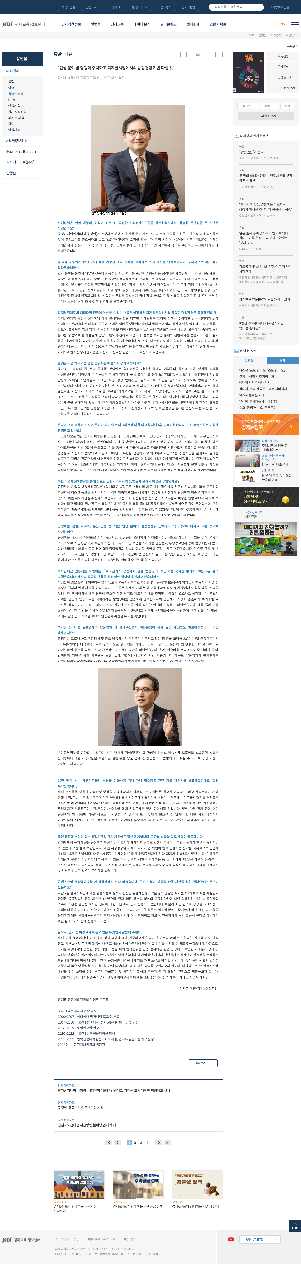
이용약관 (130, 1239)
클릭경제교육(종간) (20, 162)
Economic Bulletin (21, 151)
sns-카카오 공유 (183, 54)
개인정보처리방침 (67, 1239)
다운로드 (128, 77)
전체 (283, 361)
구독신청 (283, 56)
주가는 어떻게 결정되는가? (257, 377)
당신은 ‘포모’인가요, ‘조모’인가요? (262, 370)
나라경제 (276, 35)
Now (11, 100)
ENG (282, 24)
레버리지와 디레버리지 (254, 383)
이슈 (11, 88)
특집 (11, 82)
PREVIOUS (117, 1142)
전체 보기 (283, 7)
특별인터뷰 (292, 35)
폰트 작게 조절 (220, 54)
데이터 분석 (141, 24)
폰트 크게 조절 (212, 54)
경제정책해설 (17, 112)
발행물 (96, 24)
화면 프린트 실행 (198, 54)
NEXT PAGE (167, 1142)
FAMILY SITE (254, 1239)
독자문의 (283, 67)
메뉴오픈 (40, 71)
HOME (250, 35)
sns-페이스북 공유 (191, 54)
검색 (259, 7)
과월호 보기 (268, 116)
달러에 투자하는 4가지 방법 (258, 401)
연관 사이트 (217, 24)
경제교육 (117, 24)
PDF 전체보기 (286, 88)
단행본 (11, 173)
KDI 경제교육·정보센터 (23, 24)
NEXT (159, 1142)
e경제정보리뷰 (17, 141)
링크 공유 (205, 54)
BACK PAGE (108, 1142)
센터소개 (192, 24)
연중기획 (14, 106)
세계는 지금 (16, 118)
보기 (287, 106)
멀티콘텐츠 (168, 24)
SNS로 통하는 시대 (252, 395)
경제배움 (246, 24)
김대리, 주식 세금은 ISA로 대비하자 (263, 389)
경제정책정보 (71, 24)
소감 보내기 (285, 77)
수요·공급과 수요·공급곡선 (258, 408)
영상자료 (14, 130)
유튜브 (231, 1239)
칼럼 (11, 124)
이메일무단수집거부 (101, 1239)
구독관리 (293, 47)
